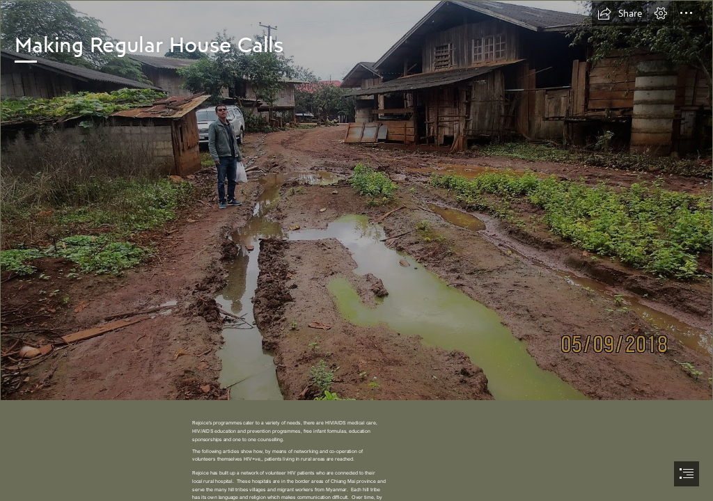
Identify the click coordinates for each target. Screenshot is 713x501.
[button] (620, 13)
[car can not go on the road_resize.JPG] (356, 200)
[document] (356, 250)
